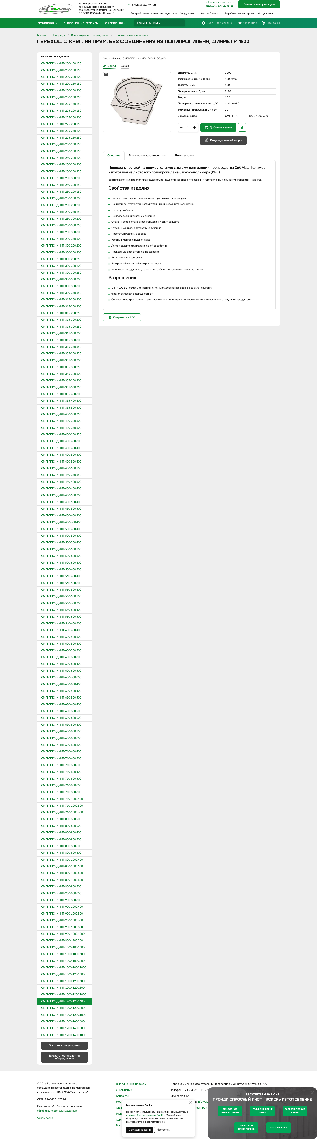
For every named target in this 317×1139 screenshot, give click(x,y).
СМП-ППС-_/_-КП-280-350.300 (61, 239)
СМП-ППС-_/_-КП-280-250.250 (61, 212)
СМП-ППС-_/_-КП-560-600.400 (61, 610)
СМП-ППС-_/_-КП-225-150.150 (61, 104)
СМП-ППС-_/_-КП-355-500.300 (61, 407)
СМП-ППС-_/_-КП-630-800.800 (61, 745)
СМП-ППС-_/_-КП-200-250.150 (61, 83)
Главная (41, 35)
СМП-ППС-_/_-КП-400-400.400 (61, 448)
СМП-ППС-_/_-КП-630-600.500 (61, 711)
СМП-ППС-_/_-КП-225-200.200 (61, 117)
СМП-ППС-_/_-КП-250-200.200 (61, 158)
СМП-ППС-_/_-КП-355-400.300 (61, 394)
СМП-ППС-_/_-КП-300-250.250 (61, 259)
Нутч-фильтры (278, 1127)
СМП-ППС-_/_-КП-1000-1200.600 (63, 981)
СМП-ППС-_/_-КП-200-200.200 (61, 77)
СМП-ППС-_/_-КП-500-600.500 (61, 569)
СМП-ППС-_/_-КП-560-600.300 (61, 603)
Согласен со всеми (140, 1129)
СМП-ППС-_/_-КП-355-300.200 (61, 360)
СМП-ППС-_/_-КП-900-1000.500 (62, 913)
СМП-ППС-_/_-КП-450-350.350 (61, 475)
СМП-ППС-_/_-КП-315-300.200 (61, 319)
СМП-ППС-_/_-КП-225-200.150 (61, 110)
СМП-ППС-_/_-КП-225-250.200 (61, 131)
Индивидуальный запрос (228, 143)
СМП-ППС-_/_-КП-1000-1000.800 (63, 961)
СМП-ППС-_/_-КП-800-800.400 (61, 832)
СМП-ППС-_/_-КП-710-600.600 (61, 765)
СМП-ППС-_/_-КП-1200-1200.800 (63, 1008)
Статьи (120, 1107)
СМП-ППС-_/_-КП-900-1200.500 (62, 940)
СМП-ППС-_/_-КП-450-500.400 (61, 502)
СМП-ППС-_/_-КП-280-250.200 (61, 205)
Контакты (122, 1096)
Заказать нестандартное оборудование (64, 1057)
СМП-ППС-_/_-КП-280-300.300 (61, 232)
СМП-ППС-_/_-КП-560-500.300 (61, 583)
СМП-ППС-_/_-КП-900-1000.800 (62, 927)
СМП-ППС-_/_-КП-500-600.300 (61, 556)
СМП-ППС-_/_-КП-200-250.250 (61, 97)
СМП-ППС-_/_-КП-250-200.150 (61, 151)
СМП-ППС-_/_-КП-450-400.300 (61, 481)
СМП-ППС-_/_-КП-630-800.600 (61, 738)
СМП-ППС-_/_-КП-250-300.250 (61, 185)
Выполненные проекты (131, 1084)
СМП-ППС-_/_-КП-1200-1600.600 (63, 1021)
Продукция (58, 35)
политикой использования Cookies (145, 1115)
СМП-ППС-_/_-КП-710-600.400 (61, 751)
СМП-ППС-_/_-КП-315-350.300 (61, 340)
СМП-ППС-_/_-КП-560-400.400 (61, 576)
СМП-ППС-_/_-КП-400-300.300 (61, 421)
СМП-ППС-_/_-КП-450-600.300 (61, 515)
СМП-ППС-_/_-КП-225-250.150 (61, 124)
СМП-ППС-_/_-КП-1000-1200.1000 (63, 994)
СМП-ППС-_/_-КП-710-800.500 (61, 778)
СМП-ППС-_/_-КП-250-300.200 (61, 178)
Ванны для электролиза (246, 1127)
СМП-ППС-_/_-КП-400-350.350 (61, 434)
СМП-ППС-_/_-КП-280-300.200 (61, 218)
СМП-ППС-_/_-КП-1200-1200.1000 (63, 1015)
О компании (124, 1090)
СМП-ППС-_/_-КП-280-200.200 (61, 198)
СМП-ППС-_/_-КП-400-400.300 (61, 441)
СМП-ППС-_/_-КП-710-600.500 (61, 758)
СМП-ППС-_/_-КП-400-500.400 (61, 461)
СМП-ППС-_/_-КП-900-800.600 (61, 893)
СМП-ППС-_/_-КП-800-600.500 (61, 819)
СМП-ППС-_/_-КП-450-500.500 (61, 508)
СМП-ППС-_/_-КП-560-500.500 (61, 596)
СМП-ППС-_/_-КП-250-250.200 (61, 164)
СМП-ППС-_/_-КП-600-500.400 (61, 643)
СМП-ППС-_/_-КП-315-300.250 (61, 326)
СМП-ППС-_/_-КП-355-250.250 (61, 353)
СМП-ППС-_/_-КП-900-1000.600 (62, 920)
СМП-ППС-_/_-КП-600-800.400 (61, 684)
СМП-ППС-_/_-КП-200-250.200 (61, 90)
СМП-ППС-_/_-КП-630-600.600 (61, 717)
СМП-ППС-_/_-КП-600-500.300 (61, 637)
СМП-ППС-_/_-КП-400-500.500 (61, 468)
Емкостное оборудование (230, 1111)
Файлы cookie (45, 1118)
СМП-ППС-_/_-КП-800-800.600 (61, 846)
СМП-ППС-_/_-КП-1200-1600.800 (63, 1028)
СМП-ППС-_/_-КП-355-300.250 (61, 367)
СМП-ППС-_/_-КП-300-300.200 (61, 265)
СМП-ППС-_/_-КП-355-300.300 (61, 374)
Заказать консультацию (259, 4)
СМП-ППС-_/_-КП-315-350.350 (61, 347)
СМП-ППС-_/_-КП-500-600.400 (61, 562)
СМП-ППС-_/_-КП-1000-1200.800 (63, 987)
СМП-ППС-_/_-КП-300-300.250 (61, 272)
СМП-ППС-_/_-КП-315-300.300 (61, 333)
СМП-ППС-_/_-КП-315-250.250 (61, 313)
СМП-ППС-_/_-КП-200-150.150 (61, 63)
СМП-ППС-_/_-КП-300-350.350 (61, 293)
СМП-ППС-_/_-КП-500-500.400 (61, 542)
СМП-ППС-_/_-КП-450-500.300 (61, 495)
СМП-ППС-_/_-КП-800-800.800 (61, 852)
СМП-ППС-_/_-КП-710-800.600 (61, 785)
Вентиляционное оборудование (90, 35)
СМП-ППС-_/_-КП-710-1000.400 (62, 799)
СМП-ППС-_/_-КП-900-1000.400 (62, 906)
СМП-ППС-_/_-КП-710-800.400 (61, 772)
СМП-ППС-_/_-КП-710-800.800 (61, 792)
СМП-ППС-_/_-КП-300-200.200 (61, 245)
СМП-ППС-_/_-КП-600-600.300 (61, 657)
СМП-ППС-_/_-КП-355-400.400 (61, 400)
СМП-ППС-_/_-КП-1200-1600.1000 (63, 1035)
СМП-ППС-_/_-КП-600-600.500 (61, 670)
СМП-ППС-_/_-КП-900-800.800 (61, 900)
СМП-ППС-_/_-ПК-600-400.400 (61, 630)
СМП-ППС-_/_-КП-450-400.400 (61, 488)
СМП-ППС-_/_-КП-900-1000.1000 (63, 933)
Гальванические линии (262, 1111)
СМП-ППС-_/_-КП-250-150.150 (61, 144)
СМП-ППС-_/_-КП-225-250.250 (61, 137)
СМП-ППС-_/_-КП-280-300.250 (61, 225)
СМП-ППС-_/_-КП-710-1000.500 (62, 805)
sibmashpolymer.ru (220, 6)
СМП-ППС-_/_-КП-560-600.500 (61, 616)
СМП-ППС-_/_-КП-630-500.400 (61, 691)
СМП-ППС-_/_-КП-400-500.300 (61, 454)
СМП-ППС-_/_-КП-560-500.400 (61, 589)
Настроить (163, 1129)
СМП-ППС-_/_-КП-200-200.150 (61, 70)
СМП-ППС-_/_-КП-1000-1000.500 (63, 947)
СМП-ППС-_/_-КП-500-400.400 (61, 529)
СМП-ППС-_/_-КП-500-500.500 (61, 549)
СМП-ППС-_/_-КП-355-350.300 (61, 380)
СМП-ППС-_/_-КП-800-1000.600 (62, 873)
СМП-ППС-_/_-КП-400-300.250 (61, 414)
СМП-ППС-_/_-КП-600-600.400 (61, 664)
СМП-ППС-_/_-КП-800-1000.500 (62, 866)
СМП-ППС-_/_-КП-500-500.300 (61, 535)
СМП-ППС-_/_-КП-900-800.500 (61, 886)
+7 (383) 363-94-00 (144, 5)
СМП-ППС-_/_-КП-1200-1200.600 (63, 1001)
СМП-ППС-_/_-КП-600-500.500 (61, 650)
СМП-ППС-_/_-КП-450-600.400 (61, 522)
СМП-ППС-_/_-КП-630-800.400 (61, 724)
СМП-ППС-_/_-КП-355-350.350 (61, 387)
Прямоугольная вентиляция (131, 35)
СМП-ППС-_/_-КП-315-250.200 (61, 306)
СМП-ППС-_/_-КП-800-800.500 (61, 839)
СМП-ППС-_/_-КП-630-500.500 (61, 697)
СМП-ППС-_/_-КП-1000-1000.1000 (63, 967)
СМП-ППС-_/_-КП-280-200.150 (61, 191)
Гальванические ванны (295, 1111)
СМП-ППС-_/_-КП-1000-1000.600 (63, 954)
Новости (121, 1101)
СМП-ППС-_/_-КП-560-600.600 (61, 623)
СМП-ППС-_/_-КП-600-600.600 (61, 677)
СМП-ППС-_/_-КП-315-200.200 (61, 299)
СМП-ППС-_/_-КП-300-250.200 (61, 252)
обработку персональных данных (57, 1110)
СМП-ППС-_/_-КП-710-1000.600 (62, 812)
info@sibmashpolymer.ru (220, 2)
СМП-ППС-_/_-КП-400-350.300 (61, 428)
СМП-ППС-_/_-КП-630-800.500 (61, 731)
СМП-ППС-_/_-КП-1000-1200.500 (63, 974)
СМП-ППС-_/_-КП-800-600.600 (61, 826)
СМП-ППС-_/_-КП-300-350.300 (61, 286)
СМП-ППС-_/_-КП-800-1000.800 (62, 880)
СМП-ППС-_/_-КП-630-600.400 (61, 704)
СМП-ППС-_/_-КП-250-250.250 (61, 171)
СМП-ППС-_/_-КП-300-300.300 (61, 279)
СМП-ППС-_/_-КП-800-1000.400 (62, 859)
